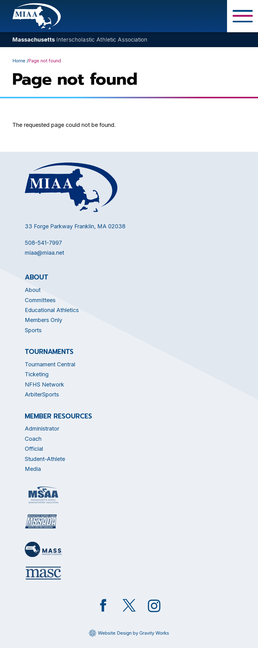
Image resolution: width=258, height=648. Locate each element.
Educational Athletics (52, 310)
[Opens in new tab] (43, 494)
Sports (33, 330)
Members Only (43, 320)
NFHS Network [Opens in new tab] (44, 384)
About (33, 290)
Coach (33, 439)
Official (34, 448)
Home (18, 61)
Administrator (42, 428)
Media (33, 469)
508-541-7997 (43, 242)
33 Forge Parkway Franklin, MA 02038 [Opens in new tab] (75, 226)
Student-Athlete (45, 459)
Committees (40, 300)
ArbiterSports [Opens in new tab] (42, 394)
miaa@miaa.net (44, 252)
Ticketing (37, 374)
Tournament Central (50, 364)
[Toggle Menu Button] (242, 16)
